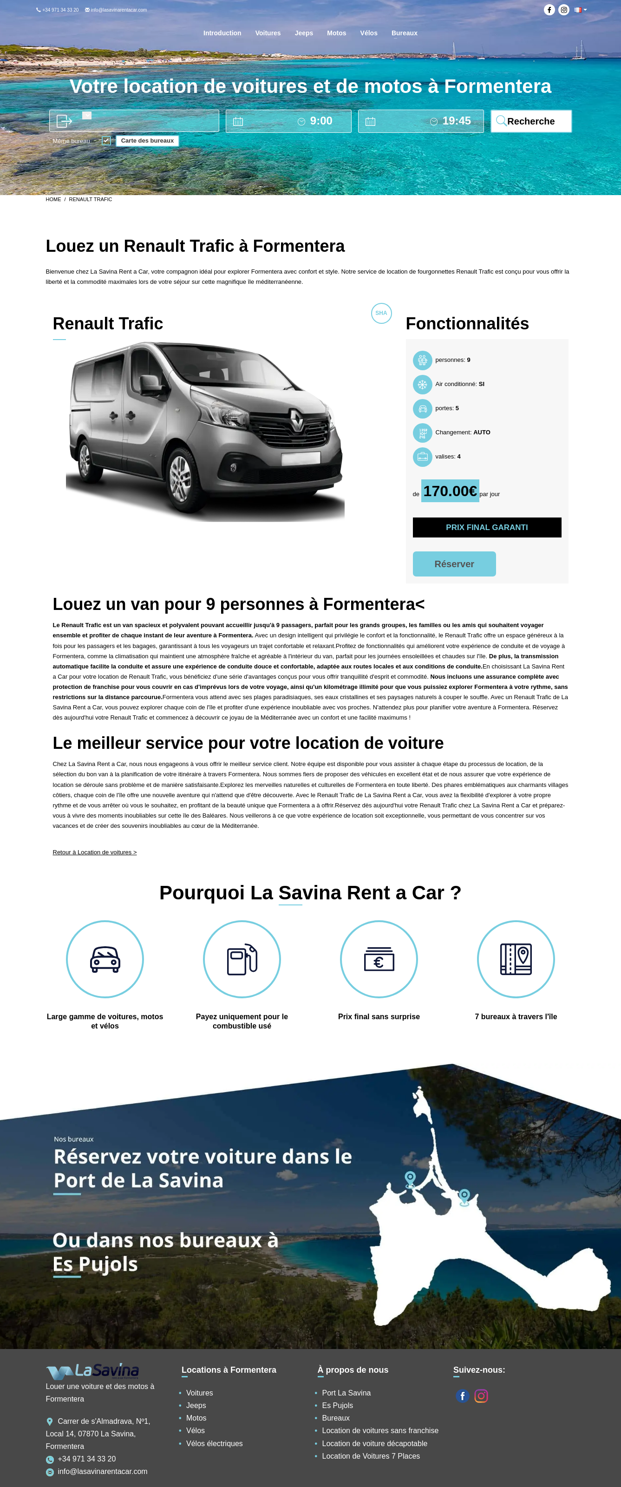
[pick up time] (326, 120)
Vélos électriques (214, 1443)
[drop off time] (459, 120)
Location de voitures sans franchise (380, 1430)
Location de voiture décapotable (375, 1443)
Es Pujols (337, 1405)
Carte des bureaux (147, 140)
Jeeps (196, 1405)
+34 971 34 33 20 (57, 10)
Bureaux (336, 1418)
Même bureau (71, 141)
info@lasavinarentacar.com (116, 10)
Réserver (455, 564)
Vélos (195, 1430)
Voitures (199, 1393)
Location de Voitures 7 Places (371, 1456)
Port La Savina (346, 1393)
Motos (196, 1418)
